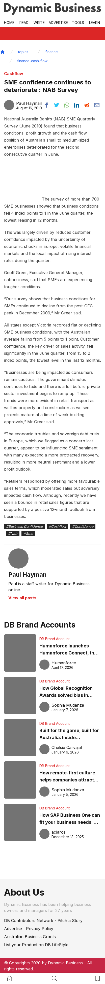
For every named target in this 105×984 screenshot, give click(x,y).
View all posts (22, 597)
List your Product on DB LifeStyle (36, 944)
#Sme (28, 533)
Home (9, 22)
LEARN (94, 22)
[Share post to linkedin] (77, 105)
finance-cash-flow (32, 61)
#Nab (12, 533)
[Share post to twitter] (56, 105)
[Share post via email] (97, 105)
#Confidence (82, 526)
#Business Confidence (24, 526)
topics (23, 52)
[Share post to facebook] (46, 105)
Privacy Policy (39, 928)
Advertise (58, 22)
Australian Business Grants (30, 936)
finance (51, 52)
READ (24, 22)
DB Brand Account (54, 639)
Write (39, 22)
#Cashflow (57, 526)
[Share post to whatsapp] (67, 105)
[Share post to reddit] (87, 105)
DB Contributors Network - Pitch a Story (43, 920)
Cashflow (13, 73)
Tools (78, 22)
